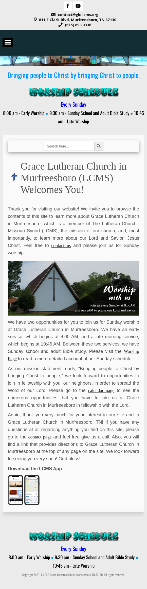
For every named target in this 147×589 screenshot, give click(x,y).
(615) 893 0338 (74, 24)
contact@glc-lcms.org (74, 14)
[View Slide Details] (73, 288)
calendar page (101, 390)
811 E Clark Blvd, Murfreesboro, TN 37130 (77, 19)
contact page (39, 436)
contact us (61, 245)
